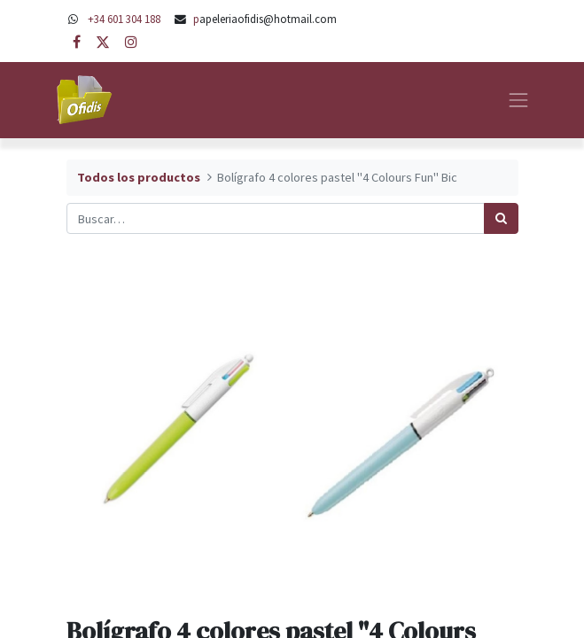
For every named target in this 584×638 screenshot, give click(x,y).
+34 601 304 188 (124, 19)
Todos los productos (138, 177)
